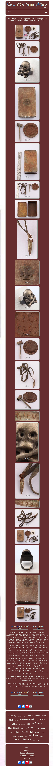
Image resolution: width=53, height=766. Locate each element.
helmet (27, 739)
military (33, 735)
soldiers (22, 724)
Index (27, 747)
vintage (37, 732)
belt (31, 732)
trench (20, 716)
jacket (16, 732)
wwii (18, 739)
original (37, 723)
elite (41, 736)
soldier (43, 728)
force (22, 728)
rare (30, 715)
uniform (20, 736)
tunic (43, 732)
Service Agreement (27, 756)
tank (38, 740)
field (42, 719)
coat (11, 732)
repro (37, 715)
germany (12, 715)
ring (34, 740)
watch (37, 720)
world (25, 716)
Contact (27, 750)
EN (25, 759)
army (29, 727)
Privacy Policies (27, 753)
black (11, 720)
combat (14, 736)
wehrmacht (27, 719)
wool (26, 736)
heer (37, 728)
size (28, 723)
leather (24, 731)
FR (29, 759)
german (13, 727)
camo (44, 716)
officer (14, 724)
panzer (16, 720)
